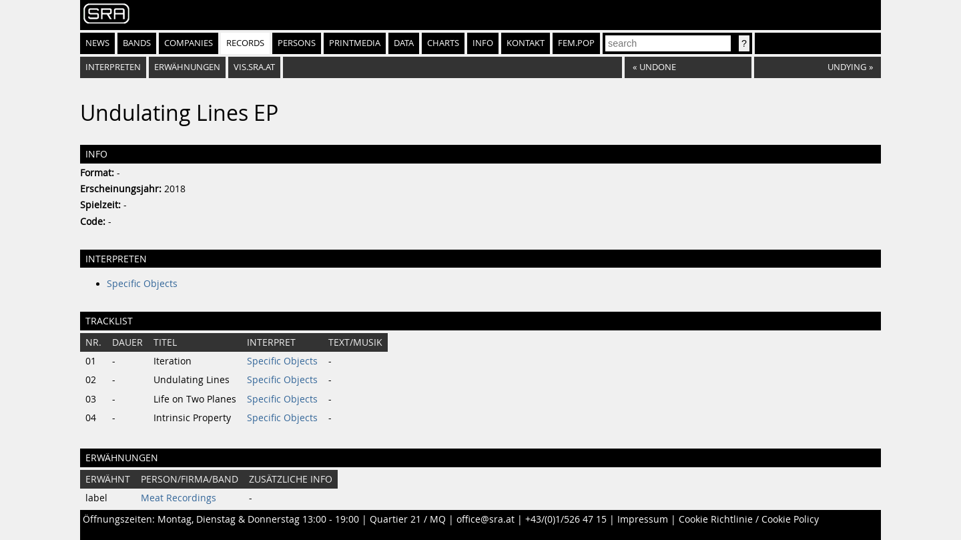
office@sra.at (485, 519)
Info (482, 43)
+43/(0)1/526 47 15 (566, 519)
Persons (297, 43)
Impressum (642, 519)
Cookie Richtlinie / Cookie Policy (749, 519)
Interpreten (113, 67)
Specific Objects (142, 284)
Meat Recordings (178, 498)
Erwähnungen (187, 67)
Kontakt (526, 43)
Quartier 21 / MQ (408, 519)
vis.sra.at (254, 67)
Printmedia (354, 43)
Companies (188, 43)
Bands (137, 43)
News (97, 43)
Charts (443, 43)
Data (404, 43)
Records (245, 43)
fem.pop (576, 43)
